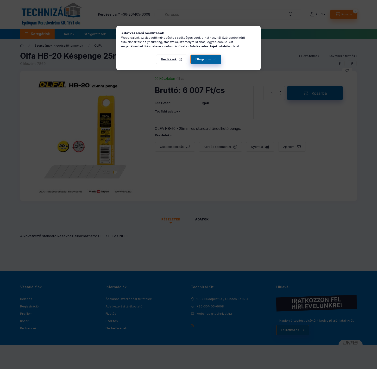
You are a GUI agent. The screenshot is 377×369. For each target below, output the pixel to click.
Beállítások (169, 59)
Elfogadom (203, 59)
